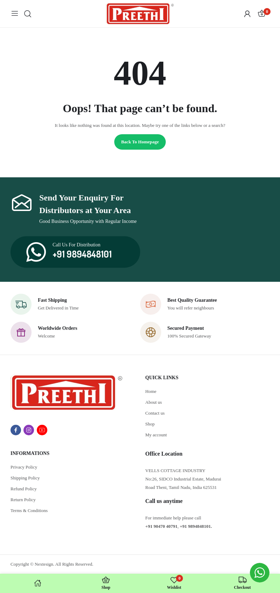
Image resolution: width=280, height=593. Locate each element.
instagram (28, 430)
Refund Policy (24, 488)
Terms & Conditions (29, 510)
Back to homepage (140, 141)
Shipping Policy (25, 477)
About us (153, 402)
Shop (150, 424)
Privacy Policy (24, 467)
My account (156, 434)
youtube (42, 430)
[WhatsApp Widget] (259, 572)
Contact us (155, 413)
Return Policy (23, 499)
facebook (16, 430)
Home (151, 391)
